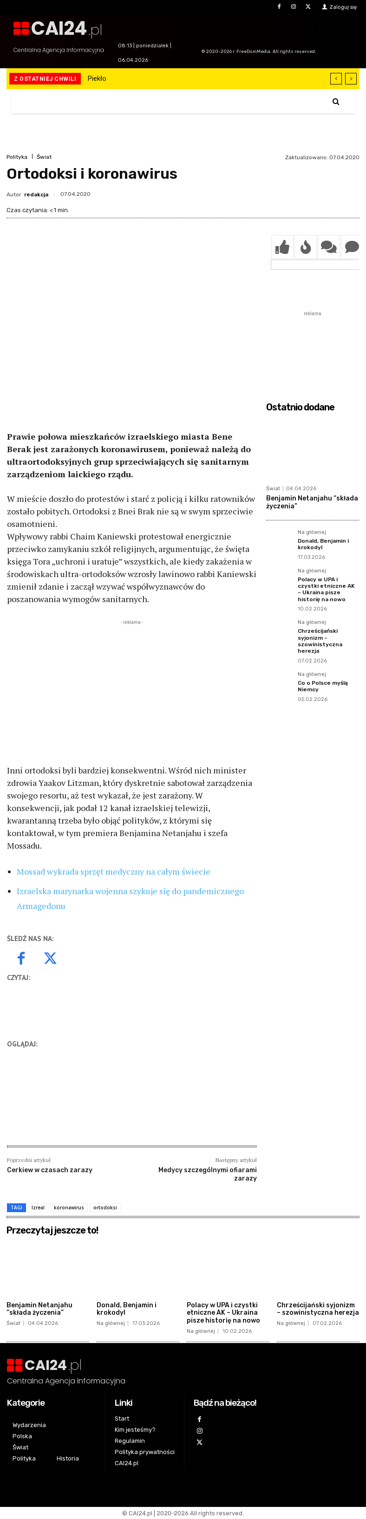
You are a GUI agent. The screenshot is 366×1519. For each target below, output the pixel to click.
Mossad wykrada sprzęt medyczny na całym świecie (113, 871)
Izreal (38, 1207)
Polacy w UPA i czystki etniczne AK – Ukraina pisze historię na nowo (326, 589)
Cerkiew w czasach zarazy (49, 1170)
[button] (336, 101)
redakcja (36, 194)
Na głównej (312, 532)
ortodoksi (105, 1207)
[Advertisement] (132, 692)
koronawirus (69, 1207)
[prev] (336, 78)
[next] (351, 78)
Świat (44, 157)
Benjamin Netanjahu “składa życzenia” (39, 1309)
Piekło (97, 78)
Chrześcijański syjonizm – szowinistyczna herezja (320, 641)
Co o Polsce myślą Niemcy (323, 686)
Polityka (17, 157)
